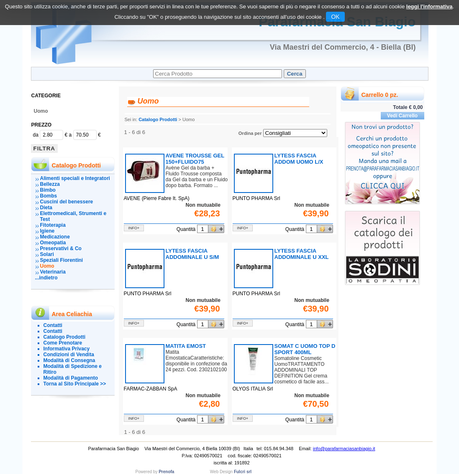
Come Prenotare (63, 343)
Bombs (48, 196)
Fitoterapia (53, 225)
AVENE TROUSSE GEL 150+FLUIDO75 (195, 158)
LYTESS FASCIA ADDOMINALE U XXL (301, 254)
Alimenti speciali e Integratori (75, 178)
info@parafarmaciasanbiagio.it (344, 448)
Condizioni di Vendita (69, 354)
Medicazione (55, 237)
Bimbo (48, 190)
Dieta (46, 207)
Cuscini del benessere (66, 202)
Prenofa (166, 471)
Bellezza (50, 184)
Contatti (53, 325)
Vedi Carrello (402, 116)
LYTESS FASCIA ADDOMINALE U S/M (192, 254)
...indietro (46, 278)
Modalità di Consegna (69, 360)
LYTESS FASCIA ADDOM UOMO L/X (298, 158)
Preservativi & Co (61, 248)
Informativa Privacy (67, 349)
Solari (47, 254)
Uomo (41, 111)
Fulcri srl (242, 471)
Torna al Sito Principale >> (75, 384)
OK (335, 16)
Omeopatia (53, 243)
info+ (134, 228)
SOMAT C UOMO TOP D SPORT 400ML (305, 349)
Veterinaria (53, 272)
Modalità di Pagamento (71, 378)
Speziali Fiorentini (61, 260)
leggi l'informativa (429, 6)
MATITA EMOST (186, 346)
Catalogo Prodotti (65, 337)
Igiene (47, 231)
